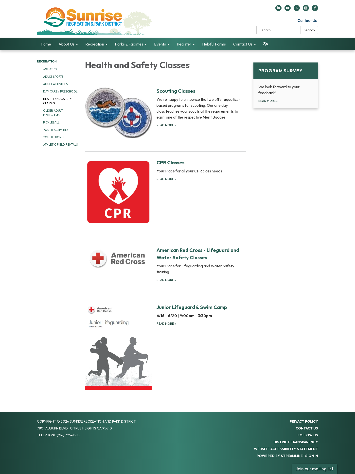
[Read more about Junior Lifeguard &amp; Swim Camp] (165, 346)
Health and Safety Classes (57, 101)
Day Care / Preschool (60, 91)
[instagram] (306, 9)
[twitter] (297, 9)
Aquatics (50, 69)
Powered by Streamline (280, 456)
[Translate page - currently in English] (266, 44)
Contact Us (307, 20)
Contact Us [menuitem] (242, 44)
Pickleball (51, 122)
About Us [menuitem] (66, 44)
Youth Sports (53, 137)
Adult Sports (53, 76)
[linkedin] (278, 9)
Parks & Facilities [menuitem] (129, 44)
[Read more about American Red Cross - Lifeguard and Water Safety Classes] (165, 264)
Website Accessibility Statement (286, 449)
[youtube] (287, 9)
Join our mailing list (314, 469)
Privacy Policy (304, 421)
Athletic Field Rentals (60, 144)
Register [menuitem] (184, 44)
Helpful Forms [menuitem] (214, 44)
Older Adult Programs (53, 113)
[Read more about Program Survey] (285, 85)
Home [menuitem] (46, 44)
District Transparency (295, 442)
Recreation (47, 61)
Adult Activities (55, 84)
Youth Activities (55, 130)
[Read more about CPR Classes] (165, 192)
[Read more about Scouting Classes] (165, 112)
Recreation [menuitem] (94, 44)
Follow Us (308, 435)
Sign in (311, 456)
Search (309, 30)
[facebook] (315, 9)
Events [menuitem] (160, 44)
